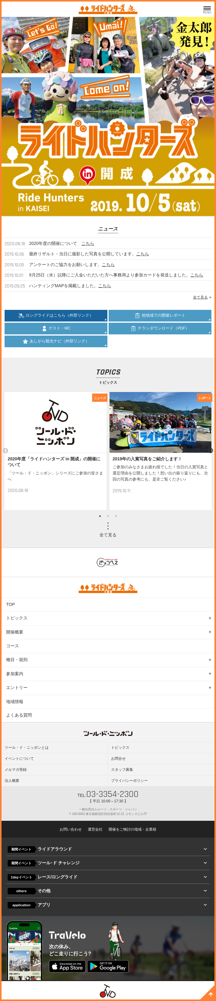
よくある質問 (19, 715)
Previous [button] (5, 451)
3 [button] (116, 516)
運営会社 (95, 829)
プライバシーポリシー (129, 780)
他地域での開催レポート (160, 315)
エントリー (17, 687)
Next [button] (210, 451)
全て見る (200, 297)
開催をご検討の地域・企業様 (132, 829)
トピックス (17, 617)
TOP (10, 604)
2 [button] (108, 516)
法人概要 (12, 780)
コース (12, 645)
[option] (55, 451)
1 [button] (100, 516)
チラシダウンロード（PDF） (160, 328)
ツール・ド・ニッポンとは (27, 747)
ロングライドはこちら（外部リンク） (56, 315)
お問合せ (118, 758)
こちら (87, 243)
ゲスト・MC (56, 328)
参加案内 (14, 673)
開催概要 (14, 632)
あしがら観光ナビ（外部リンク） (56, 341)
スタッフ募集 (122, 769)
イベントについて (19, 758)
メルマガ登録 (16, 769)
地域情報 (14, 701)
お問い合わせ (71, 829)
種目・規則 (17, 659)
